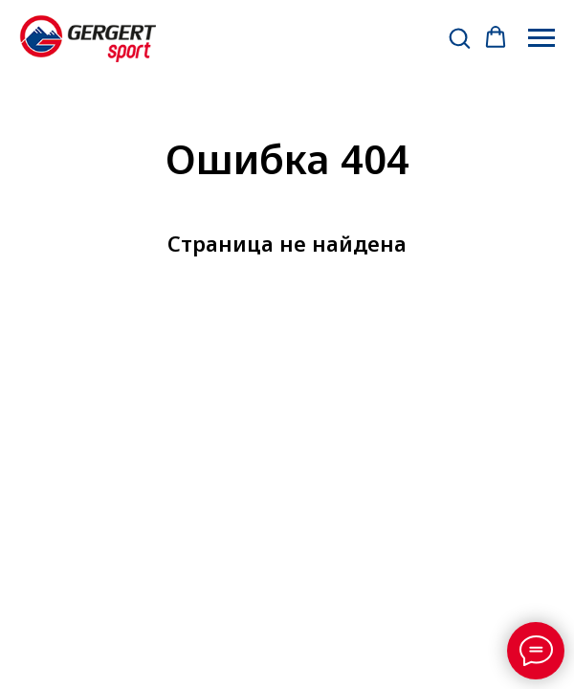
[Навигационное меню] (541, 38)
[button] (459, 37)
